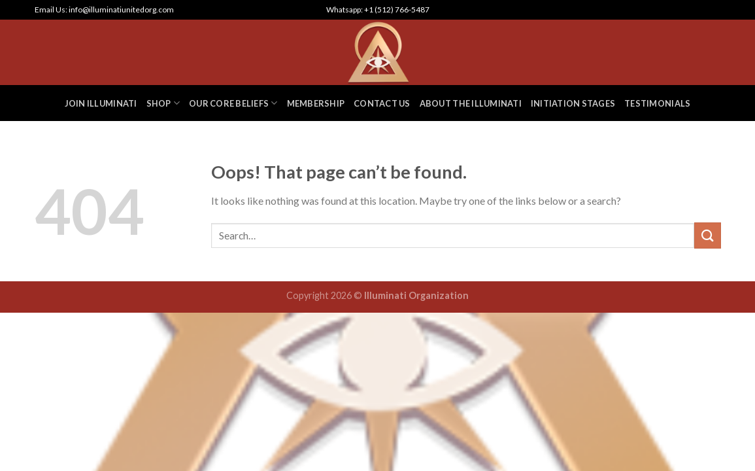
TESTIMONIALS (657, 103)
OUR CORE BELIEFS (233, 103)
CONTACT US (382, 103)
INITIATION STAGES (573, 103)
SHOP (163, 103)
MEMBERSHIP (316, 103)
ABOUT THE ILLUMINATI (471, 103)
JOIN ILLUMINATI (101, 103)
